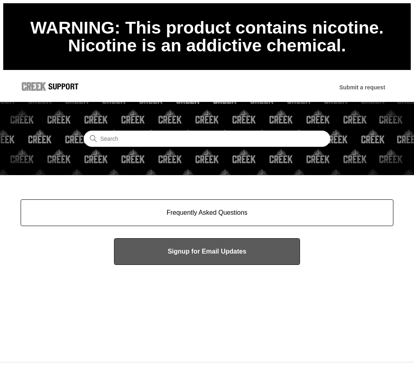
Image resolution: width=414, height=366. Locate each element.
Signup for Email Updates (207, 251)
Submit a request (362, 87)
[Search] (207, 139)
